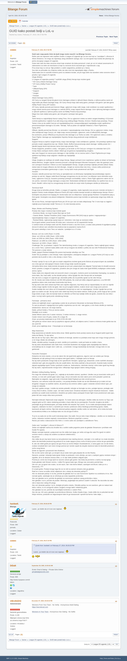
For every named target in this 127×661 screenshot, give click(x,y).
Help (101, 658)
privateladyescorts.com (40, 572)
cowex (13, 50)
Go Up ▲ (118, 658)
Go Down (12, 43)
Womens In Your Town (40, 612)
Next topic (114, 37)
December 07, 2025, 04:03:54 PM (42, 601)
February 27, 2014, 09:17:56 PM (41, 50)
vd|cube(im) (15, 601)
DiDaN (13, 566)
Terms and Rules (109, 658)
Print (116, 43)
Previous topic (102, 37)
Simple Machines (23, 658)
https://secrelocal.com (40, 607)
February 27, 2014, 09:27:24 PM (41, 540)
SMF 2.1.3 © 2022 (11, 658)
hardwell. (14, 504)
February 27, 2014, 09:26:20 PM (41, 503)
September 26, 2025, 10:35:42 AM (42, 565)
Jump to (86, 644)
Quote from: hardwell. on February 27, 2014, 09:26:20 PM (54, 545)
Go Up (11, 634)
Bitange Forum (17, 9)
